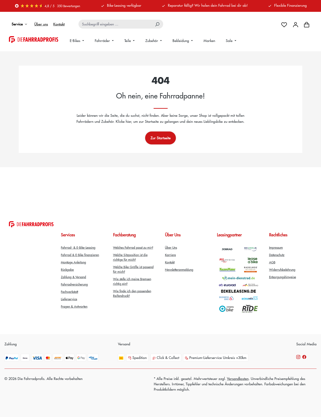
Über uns (41, 24)
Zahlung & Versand (73, 277)
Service (20, 24)
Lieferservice (69, 299)
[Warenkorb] (306, 24)
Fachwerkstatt (69, 291)
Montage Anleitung (73, 262)
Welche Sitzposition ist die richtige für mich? (130, 257)
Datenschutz (276, 254)
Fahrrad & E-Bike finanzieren (80, 254)
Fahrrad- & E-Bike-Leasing (78, 247)
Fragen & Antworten (74, 306)
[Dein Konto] (295, 24)
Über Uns (171, 247)
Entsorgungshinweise (282, 277)
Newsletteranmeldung (179, 269)
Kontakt (59, 24)
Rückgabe (67, 269)
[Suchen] (157, 24)
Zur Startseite (160, 137)
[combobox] (115, 24)
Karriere (170, 254)
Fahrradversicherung (74, 284)
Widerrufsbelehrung (282, 269)
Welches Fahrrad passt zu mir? (133, 247)
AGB (272, 262)
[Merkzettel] (284, 24)
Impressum (276, 247)
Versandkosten (238, 378)
